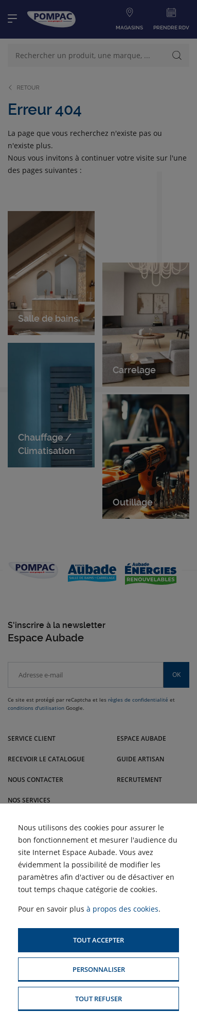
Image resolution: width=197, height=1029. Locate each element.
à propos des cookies (122, 909)
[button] (98, 940)
